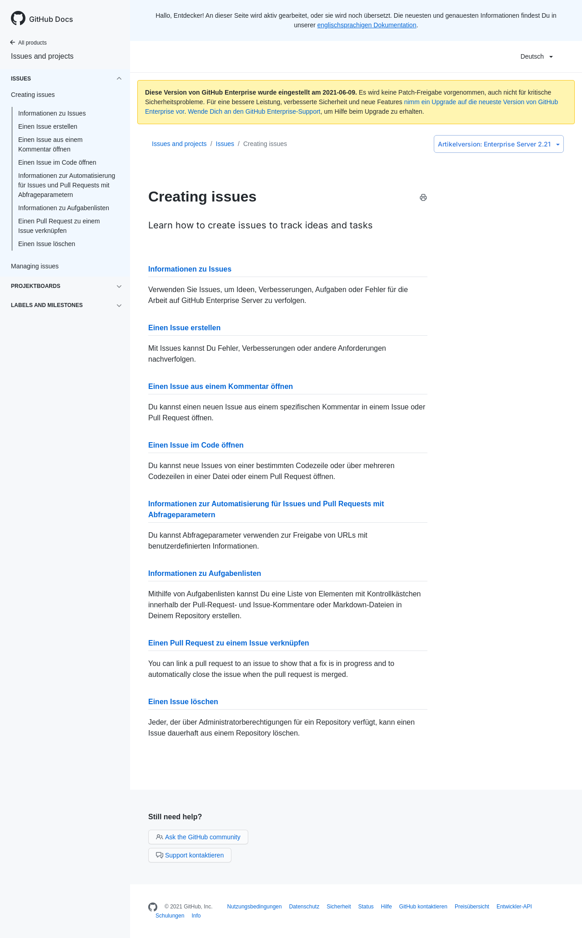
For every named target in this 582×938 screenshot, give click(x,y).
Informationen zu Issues (52, 113)
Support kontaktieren (190, 855)
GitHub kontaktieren (423, 906)
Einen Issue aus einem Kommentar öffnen (50, 144)
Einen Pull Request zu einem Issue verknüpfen (59, 225)
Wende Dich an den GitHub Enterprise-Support (254, 111)
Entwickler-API (514, 906)
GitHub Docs (51, 19)
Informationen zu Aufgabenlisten (63, 208)
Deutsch (537, 56)
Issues (225, 143)
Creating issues (265, 143)
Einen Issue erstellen (47, 126)
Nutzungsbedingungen (254, 906)
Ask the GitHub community (198, 837)
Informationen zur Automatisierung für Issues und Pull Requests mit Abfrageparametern (66, 185)
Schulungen (170, 916)
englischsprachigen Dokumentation (366, 25)
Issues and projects (42, 56)
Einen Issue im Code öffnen (57, 162)
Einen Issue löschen (46, 243)
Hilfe (386, 906)
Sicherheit (338, 906)
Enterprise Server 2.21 (499, 144)
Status (366, 906)
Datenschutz (304, 906)
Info (196, 916)
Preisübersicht (472, 906)
